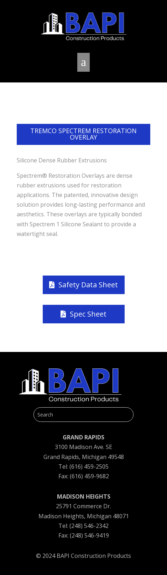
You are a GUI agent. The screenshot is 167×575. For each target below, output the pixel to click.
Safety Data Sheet (88, 284)
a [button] (83, 62)
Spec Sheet (88, 314)
